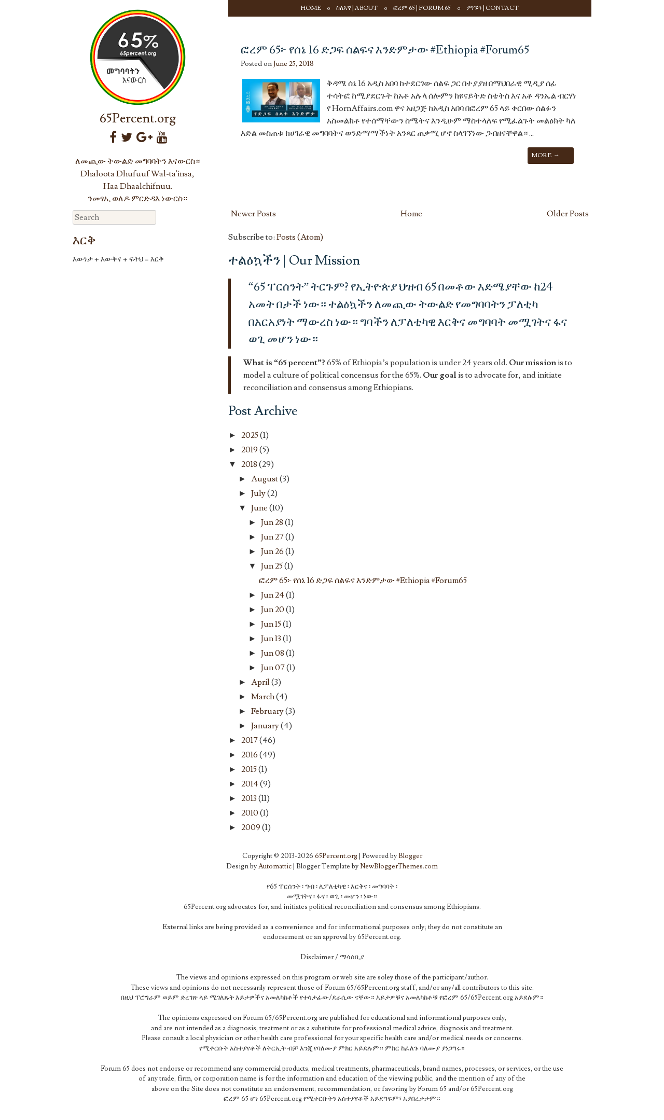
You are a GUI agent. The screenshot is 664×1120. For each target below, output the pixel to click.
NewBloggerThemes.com (399, 866)
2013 (249, 798)
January (266, 726)
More (545, 155)
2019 (250, 450)
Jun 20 (273, 609)
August (265, 479)
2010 (250, 813)
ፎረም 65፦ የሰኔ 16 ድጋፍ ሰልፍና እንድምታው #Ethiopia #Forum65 (385, 50)
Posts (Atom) (299, 237)
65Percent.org (138, 118)
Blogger (410, 856)
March (263, 697)
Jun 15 (272, 624)
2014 (250, 784)
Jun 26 (273, 551)
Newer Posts (253, 214)
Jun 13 (272, 638)
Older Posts (568, 214)
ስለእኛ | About (357, 8)
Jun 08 (273, 653)
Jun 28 (273, 522)
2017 (250, 740)
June (260, 508)
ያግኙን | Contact (492, 8)
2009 (251, 827)
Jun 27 (273, 537)
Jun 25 (272, 566)
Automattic (275, 866)
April (261, 682)
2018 (250, 464)
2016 (250, 755)
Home (311, 8)
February (268, 711)
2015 (249, 769)
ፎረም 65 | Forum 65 (422, 8)
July (259, 493)
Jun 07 (273, 667)
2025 (250, 435)
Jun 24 (273, 595)
